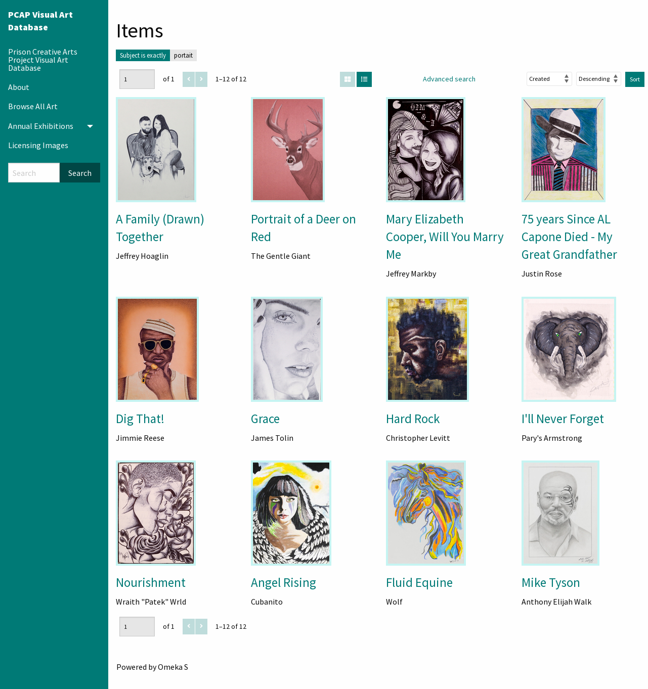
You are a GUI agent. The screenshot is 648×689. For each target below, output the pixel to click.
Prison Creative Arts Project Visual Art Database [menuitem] (42, 60)
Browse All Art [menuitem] (33, 106)
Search (80, 173)
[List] (364, 79)
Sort (635, 79)
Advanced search (449, 78)
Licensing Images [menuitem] (38, 145)
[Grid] (347, 79)
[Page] (137, 79)
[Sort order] (599, 79)
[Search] (34, 172)
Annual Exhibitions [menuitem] (40, 126)
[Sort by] (549, 79)
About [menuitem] (18, 87)
